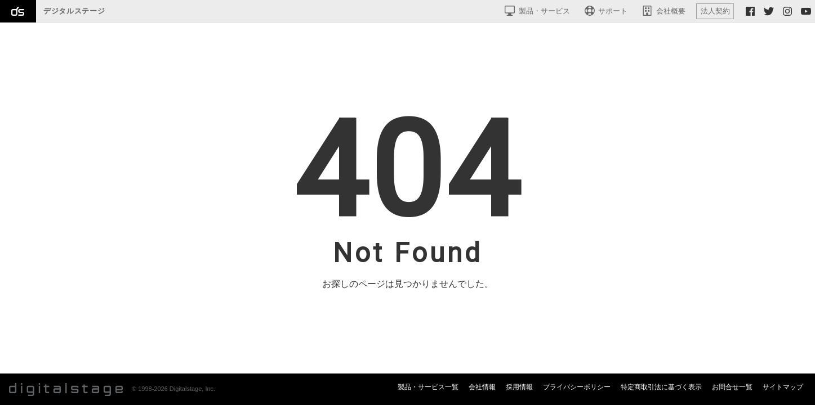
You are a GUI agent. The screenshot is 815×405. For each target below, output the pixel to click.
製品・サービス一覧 (428, 387)
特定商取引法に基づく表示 (661, 387)
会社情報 (482, 387)
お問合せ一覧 (732, 387)
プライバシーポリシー (577, 387)
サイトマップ (783, 387)
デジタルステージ (74, 11)
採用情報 (519, 387)
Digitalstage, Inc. (192, 388)
